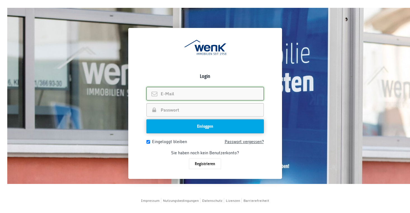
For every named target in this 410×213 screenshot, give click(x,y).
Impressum (150, 200)
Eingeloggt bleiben (166, 142)
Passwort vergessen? (244, 142)
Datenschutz (212, 200)
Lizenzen (233, 200)
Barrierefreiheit (256, 200)
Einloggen (205, 126)
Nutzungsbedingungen (181, 200)
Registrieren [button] (205, 164)
